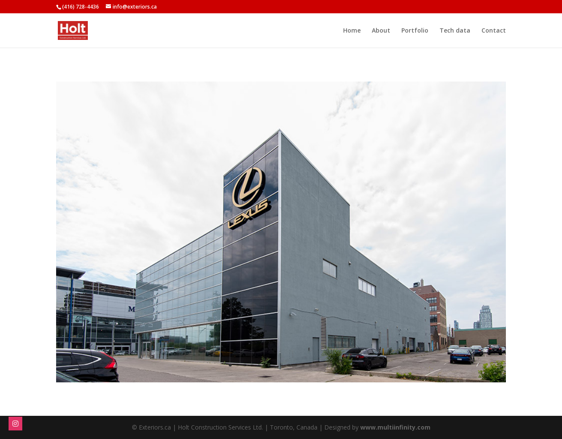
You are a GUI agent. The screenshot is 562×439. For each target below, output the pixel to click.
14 (324, 364)
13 (317, 364)
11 (303, 364)
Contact (493, 30)
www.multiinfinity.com (395, 427)
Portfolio (414, 30)
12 (310, 364)
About (381, 30)
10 (295, 364)
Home (352, 30)
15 (332, 364)
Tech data (454, 30)
